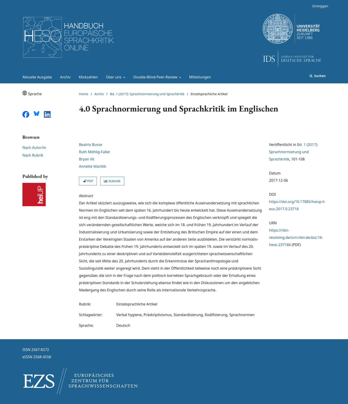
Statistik (112, 181)
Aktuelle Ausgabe (36, 77)
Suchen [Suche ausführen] (319, 76)
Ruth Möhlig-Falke (94, 151)
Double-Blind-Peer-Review (154, 77)
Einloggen (318, 6)
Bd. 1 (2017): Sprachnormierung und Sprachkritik (147, 94)
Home (83, 94)
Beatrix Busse (90, 144)
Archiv (64, 77)
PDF (88, 181)
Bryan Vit (86, 159)
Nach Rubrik (32, 155)
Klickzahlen (87, 77)
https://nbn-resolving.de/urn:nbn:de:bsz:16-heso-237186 (296, 237)
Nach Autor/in (34, 147)
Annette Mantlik (92, 166)
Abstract (86, 195)
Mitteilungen (199, 77)
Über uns (113, 77)
